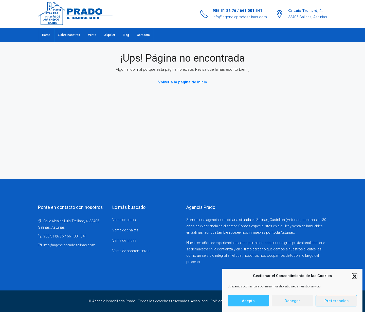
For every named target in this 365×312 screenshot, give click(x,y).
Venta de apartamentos (131, 251)
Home (46, 35)
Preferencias (336, 303)
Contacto (143, 35)
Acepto (248, 303)
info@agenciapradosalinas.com (240, 17)
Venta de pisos (124, 220)
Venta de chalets (125, 230)
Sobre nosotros (69, 35)
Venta (92, 35)
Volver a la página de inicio (182, 82)
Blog (126, 35)
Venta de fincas (124, 240)
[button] (354, 278)
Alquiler (109, 35)
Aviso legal (199, 301)
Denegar (292, 303)
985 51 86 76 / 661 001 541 (237, 10)
